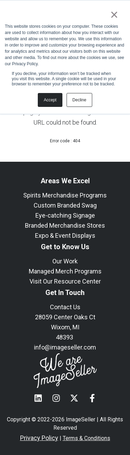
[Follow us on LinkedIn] (38, 398)
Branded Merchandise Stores (65, 225)
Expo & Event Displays (65, 235)
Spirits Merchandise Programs (65, 195)
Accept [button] (50, 100)
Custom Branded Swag (65, 205)
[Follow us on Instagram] (56, 398)
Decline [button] (79, 100)
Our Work (65, 261)
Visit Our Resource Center (65, 281)
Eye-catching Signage (65, 215)
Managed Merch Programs (65, 271)
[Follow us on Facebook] (92, 398)
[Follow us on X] (74, 398)
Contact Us (65, 307)
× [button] (114, 14)
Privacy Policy (39, 437)
